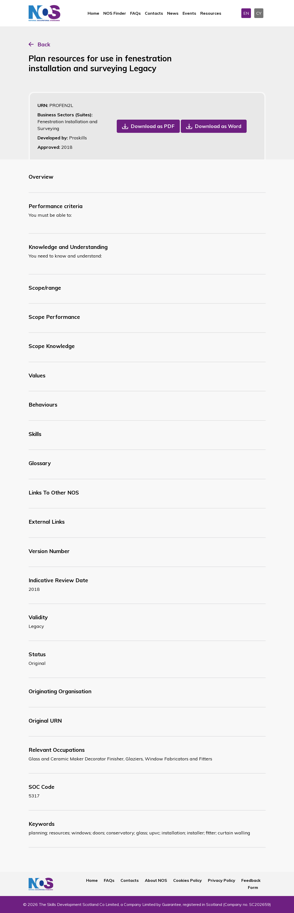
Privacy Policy (221, 880)
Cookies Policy (187, 880)
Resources (210, 13)
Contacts (154, 13)
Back (43, 44)
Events (189, 13)
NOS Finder (114, 13)
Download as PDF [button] (152, 126)
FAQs (135, 13)
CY (258, 13)
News (173, 13)
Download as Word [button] (218, 126)
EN (246, 13)
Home (93, 13)
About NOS (156, 880)
